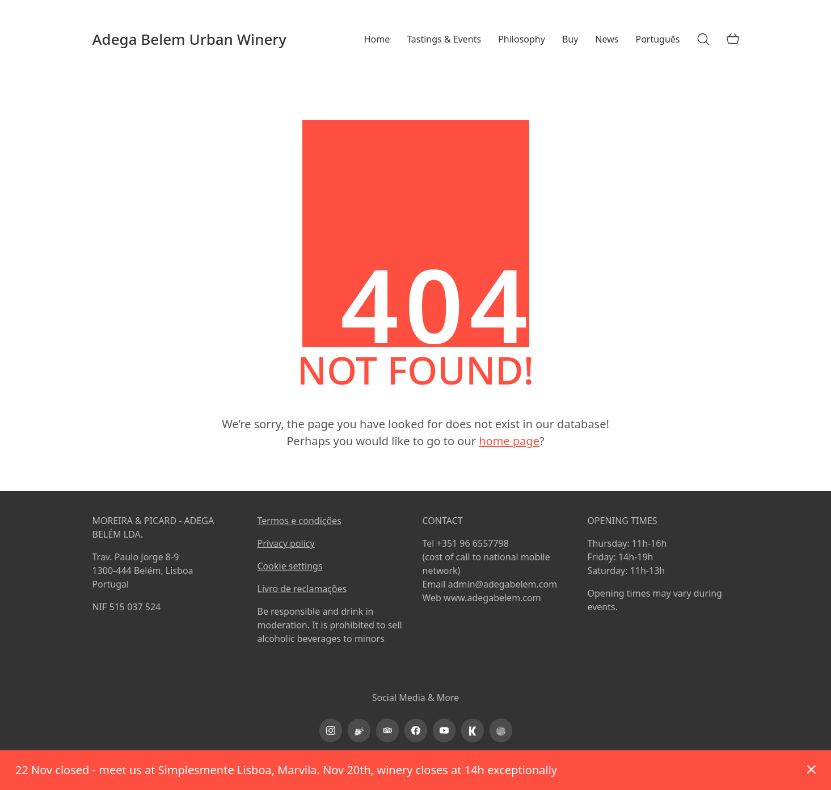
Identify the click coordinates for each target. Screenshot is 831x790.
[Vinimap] (359, 730)
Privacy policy (286, 543)
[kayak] (472, 730)
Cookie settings (290, 566)
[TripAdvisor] (387, 730)
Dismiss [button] (811, 770)
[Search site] (703, 39)
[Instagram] (330, 730)
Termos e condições (299, 520)
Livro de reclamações (302, 588)
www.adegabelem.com (492, 598)
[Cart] (733, 39)
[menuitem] (657, 39)
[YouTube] (444, 730)
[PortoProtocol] (501, 730)
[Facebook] (415, 730)
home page (509, 441)
